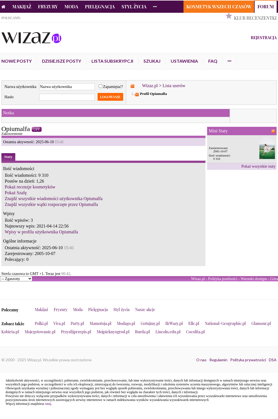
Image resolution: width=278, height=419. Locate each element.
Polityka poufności (222, 279)
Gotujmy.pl (150, 323)
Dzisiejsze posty (61, 61)
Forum (265, 6)
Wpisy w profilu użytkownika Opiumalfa (41, 231)
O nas (201, 359)
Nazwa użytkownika (20, 87)
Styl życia (134, 6)
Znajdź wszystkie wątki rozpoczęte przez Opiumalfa (51, 204)
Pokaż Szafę (16, 192)
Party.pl (77, 323)
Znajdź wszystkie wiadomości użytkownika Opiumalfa (54, 198)
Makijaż (21, 6)
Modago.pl (126, 323)
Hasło (9, 97)
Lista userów (174, 85)
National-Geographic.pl (225, 323)
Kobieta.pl (10, 331)
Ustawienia (184, 61)
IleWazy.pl (174, 323)
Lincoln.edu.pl (167, 331)
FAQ (212, 61)
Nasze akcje (145, 309)
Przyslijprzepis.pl (76, 331)
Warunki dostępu (253, 279)
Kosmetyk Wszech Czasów (218, 6)
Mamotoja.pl (100, 323)
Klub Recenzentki (255, 18)
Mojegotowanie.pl (40, 331)
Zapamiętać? (111, 87)
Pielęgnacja (100, 6)
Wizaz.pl (150, 85)
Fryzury (48, 6)
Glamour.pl (261, 323)
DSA (273, 359)
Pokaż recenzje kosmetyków (30, 187)
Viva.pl (59, 323)
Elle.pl (193, 323)
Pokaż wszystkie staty (258, 166)
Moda (71, 6)
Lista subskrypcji (112, 61)
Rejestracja (264, 37)
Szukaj (151, 61)
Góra (274, 279)
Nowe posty (16, 61)
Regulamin (218, 359)
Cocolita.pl (195, 331)
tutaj (48, 404)
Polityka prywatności (248, 359)
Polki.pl (41, 323)
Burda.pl (142, 331)
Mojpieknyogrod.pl (113, 331)
